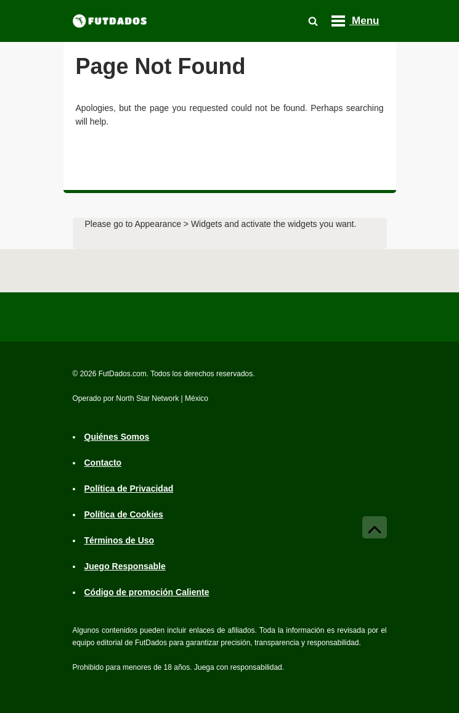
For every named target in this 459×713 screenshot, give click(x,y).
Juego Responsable (125, 567)
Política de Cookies (123, 515)
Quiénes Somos (117, 437)
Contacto (103, 463)
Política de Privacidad (129, 489)
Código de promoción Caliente (146, 593)
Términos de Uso (119, 541)
